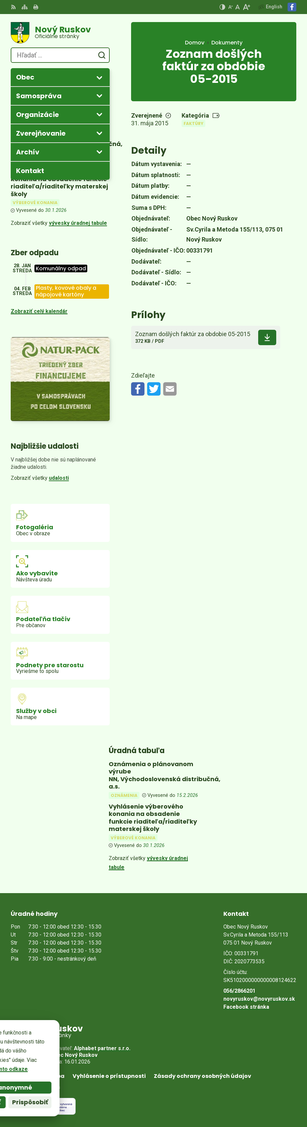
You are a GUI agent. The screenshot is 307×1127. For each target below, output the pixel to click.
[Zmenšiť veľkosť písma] (230, 7)
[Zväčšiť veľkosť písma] (246, 7)
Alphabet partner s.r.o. (102, 1048)
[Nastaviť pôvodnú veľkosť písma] (237, 7)
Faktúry (193, 123)
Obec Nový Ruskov (74, 1055)
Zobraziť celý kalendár (39, 311)
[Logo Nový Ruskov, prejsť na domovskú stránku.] (60, 32)
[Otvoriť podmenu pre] (99, 77)
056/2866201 (239, 991)
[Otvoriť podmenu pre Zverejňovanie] (99, 133)
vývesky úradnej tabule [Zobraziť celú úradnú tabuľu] (78, 223)
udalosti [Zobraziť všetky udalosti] (59, 478)
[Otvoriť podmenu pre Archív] (99, 151)
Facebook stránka (246, 1007)
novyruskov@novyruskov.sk (259, 999)
